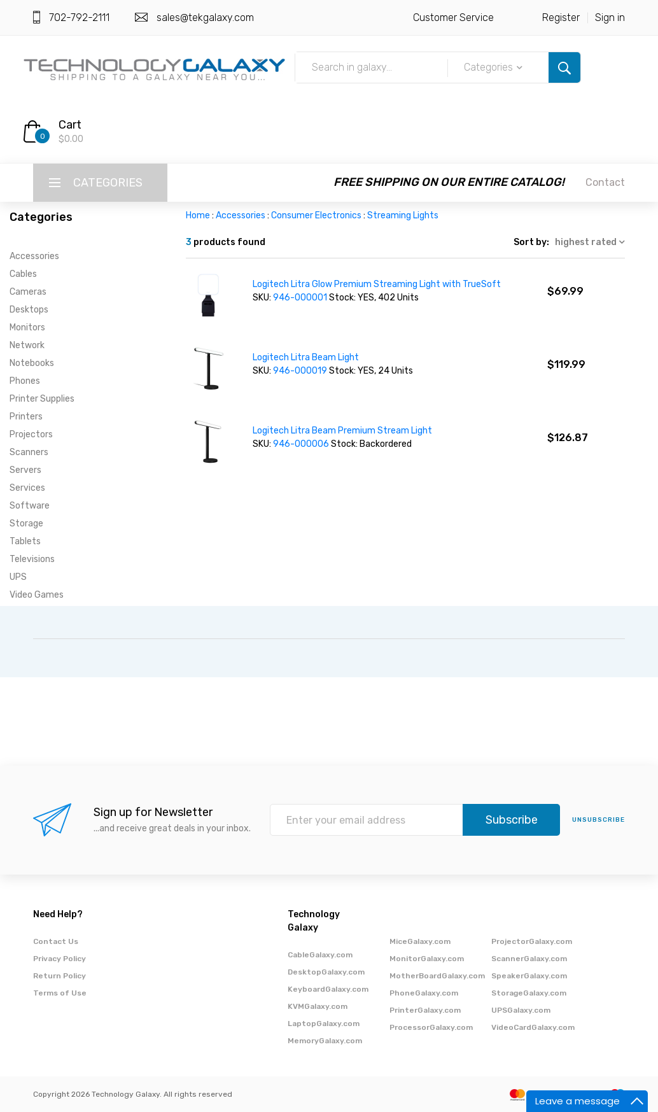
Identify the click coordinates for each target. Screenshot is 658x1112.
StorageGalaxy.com (528, 993)
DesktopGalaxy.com (326, 972)
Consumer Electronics (316, 215)
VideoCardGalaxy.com (533, 1027)
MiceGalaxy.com (420, 941)
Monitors (27, 327)
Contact (605, 182)
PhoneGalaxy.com (423, 993)
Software (30, 505)
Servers (25, 470)
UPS (18, 577)
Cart (70, 125)
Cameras (28, 291)
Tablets (25, 541)
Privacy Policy (59, 958)
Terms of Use (60, 993)
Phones (25, 381)
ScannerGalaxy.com (529, 958)
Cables (23, 274)
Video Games (37, 594)
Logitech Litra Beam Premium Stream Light (342, 430)
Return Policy (59, 975)
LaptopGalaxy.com (324, 1023)
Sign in (610, 17)
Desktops (29, 309)
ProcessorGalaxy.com (431, 1027)
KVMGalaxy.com (317, 1006)
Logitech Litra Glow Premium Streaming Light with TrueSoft (377, 284)
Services (27, 487)
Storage (26, 523)
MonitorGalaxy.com (426, 958)
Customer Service (453, 17)
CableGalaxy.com (320, 954)
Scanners (29, 452)
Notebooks (32, 363)
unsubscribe (598, 820)
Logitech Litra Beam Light (306, 357)
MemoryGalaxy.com (325, 1040)
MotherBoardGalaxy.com (437, 975)
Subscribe (512, 820)
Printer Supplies (42, 398)
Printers (26, 416)
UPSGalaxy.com (520, 1010)
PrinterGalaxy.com (425, 1010)
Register (561, 17)
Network (27, 345)
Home (198, 215)
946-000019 (301, 370)
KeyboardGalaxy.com (328, 989)
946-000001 (301, 297)
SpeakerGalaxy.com (529, 975)
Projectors (31, 434)
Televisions (32, 559)
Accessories (34, 256)
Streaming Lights (402, 215)
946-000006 (302, 444)
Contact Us (55, 941)
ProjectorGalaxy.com (531, 941)
